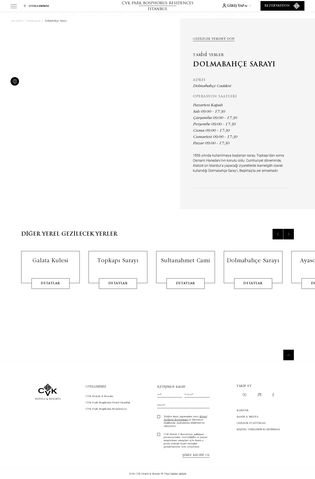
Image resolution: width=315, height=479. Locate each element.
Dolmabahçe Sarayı (56, 20)
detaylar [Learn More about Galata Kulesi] (50, 289)
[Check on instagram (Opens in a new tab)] (259, 395)
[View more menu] (14, 7)
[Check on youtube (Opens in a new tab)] (244, 395)
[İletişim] (247, 15)
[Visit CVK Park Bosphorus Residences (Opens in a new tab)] (108, 408)
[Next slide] (288, 240)
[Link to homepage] (157, 6)
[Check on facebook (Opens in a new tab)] (273, 395)
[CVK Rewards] (113, 15)
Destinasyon (33, 20)
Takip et (244, 386)
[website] (14, 81)
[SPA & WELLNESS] (167, 15)
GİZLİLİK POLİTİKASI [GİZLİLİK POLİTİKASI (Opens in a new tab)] (251, 422)
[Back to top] (288, 355)
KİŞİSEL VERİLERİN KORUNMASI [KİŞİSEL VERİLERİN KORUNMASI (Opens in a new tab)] (258, 429)
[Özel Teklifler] (196, 15)
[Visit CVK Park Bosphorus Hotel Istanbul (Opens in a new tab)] (108, 402)
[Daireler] (89, 15)
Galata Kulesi (50, 266)
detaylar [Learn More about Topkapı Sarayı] (118, 289)
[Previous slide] (278, 240)
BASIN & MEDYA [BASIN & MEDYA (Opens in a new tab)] (247, 416)
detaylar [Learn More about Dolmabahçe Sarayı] (253, 289)
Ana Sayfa (16, 20)
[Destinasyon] (224, 15)
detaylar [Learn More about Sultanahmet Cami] (185, 289)
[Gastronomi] (139, 15)
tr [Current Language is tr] (247, 5)
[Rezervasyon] (282, 6)
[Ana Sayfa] (68, 15)
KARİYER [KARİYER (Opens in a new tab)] (242, 410)
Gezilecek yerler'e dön (214, 39)
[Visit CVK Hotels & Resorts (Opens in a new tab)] (108, 396)
